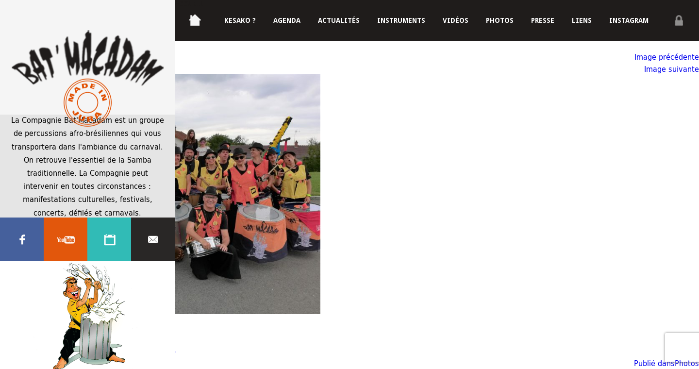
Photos (500, 20)
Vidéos (455, 20)
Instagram (629, 20)
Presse (542, 20)
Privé (678, 20)
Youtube (65, 239)
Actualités (339, 20)
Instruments (401, 20)
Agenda (109, 239)
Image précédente (666, 56)
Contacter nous (153, 239)
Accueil (189, 4)
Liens (582, 20)
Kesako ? (240, 20)
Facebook (22, 239)
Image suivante (671, 69)
